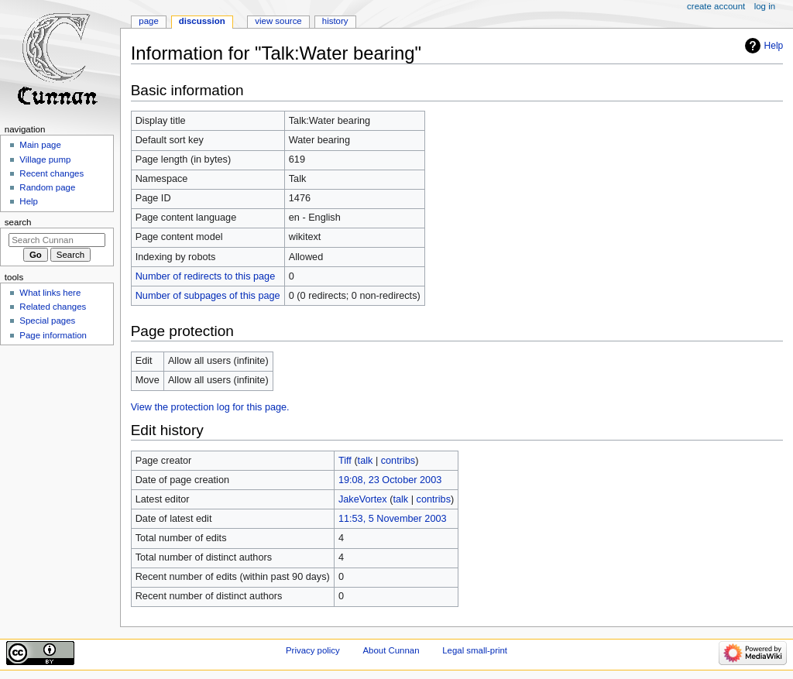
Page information (53, 335)
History (335, 21)
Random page (47, 187)
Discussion (202, 21)
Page (148, 21)
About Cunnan (390, 650)
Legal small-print (474, 650)
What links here (50, 292)
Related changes (52, 306)
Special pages (47, 320)
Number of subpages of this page (208, 295)
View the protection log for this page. (210, 407)
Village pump (44, 159)
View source (278, 21)
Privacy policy (313, 650)
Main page (40, 144)
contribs (398, 460)
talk (365, 460)
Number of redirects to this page (206, 276)
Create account (716, 6)
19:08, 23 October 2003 (389, 480)
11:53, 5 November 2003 (392, 518)
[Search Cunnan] (57, 240)
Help (774, 45)
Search (18, 222)
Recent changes (51, 173)
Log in (764, 6)
